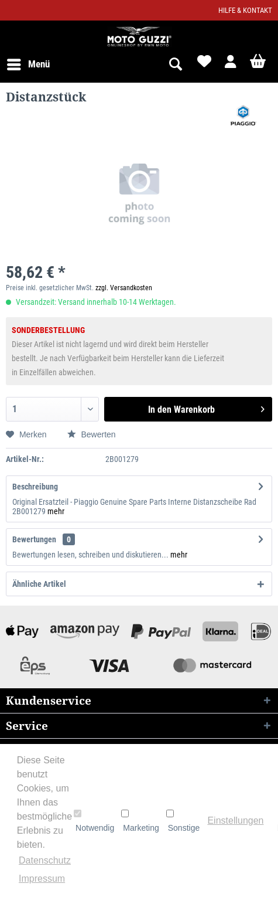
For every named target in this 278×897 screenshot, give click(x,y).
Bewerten (91, 434)
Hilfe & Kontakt (245, 10)
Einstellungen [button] (235, 820)
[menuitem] (28, 64)
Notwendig (94, 821)
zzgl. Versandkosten (123, 288)
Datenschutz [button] (45, 860)
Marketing (140, 821)
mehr (55, 511)
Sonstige (183, 821)
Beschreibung (35, 486)
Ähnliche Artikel (39, 584)
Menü (28, 62)
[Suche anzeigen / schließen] (175, 64)
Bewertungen (34, 539)
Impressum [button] (42, 879)
